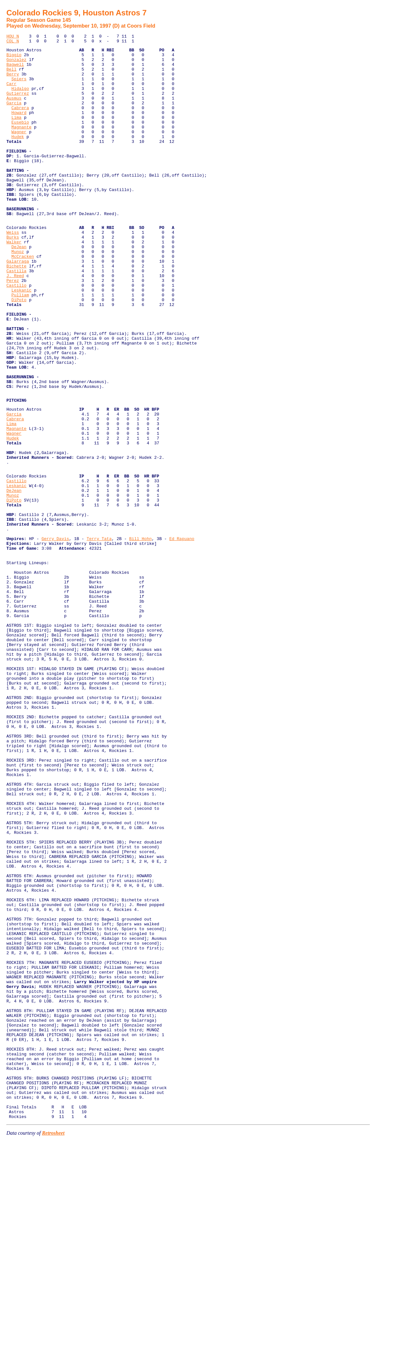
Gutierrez (17, 105)
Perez (12, 328)
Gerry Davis (55, 636)
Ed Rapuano (181, 636)
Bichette (16, 311)
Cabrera (20, 122)
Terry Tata (99, 636)
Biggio (14, 58)
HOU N (12, 37)
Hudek (18, 157)
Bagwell (15, 70)
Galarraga (17, 305)
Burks (12, 276)
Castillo (16, 334)
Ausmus (14, 110)
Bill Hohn (140, 636)
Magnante (21, 145)
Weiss (12, 271)
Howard (19, 128)
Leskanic (21, 340)
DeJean (19, 288)
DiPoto (19, 351)
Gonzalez (16, 64)
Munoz (18, 294)
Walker (14, 282)
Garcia (14, 116)
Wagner (19, 151)
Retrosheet (53, 1346)
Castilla (16, 317)
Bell (11, 76)
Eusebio (20, 139)
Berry (12, 81)
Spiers (19, 87)
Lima (17, 133)
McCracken (23, 299)
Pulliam (20, 346)
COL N (12, 43)
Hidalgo (20, 99)
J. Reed (15, 323)
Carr (11, 93)
